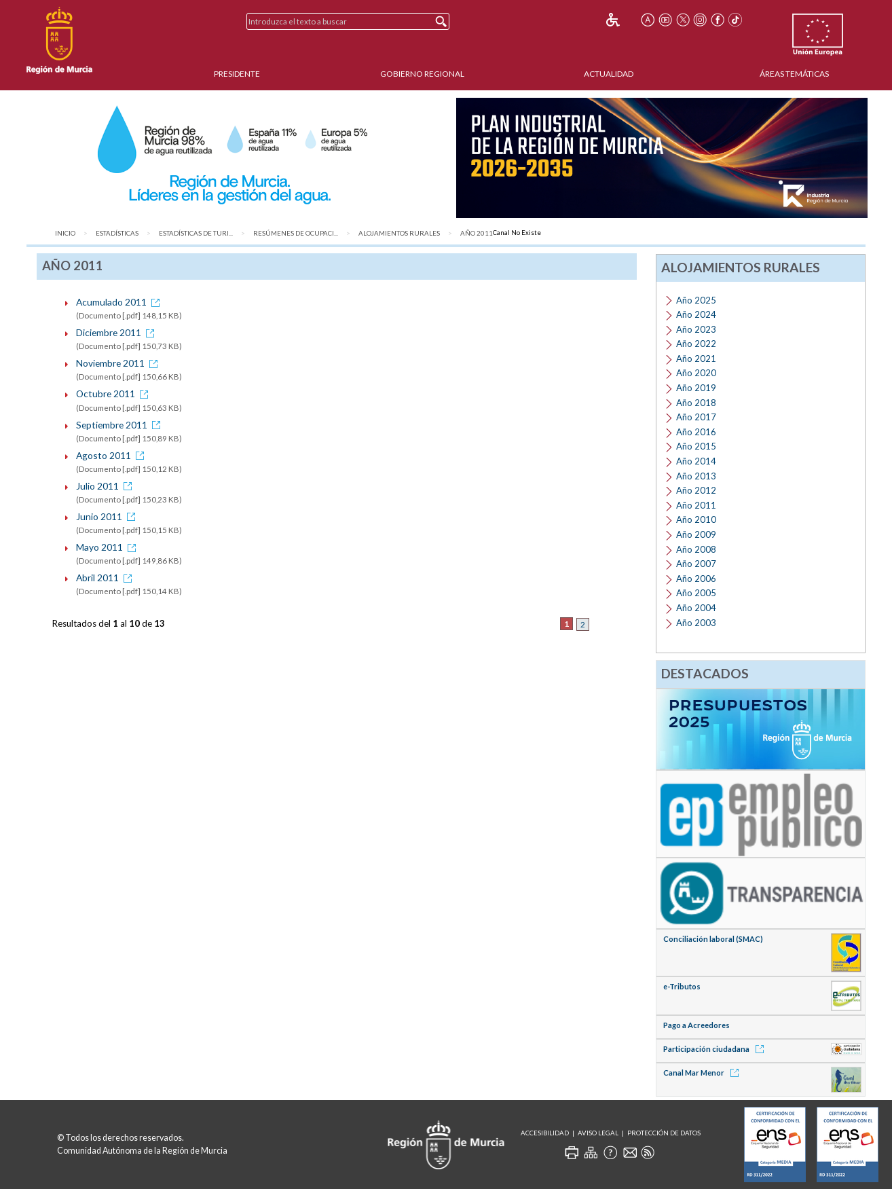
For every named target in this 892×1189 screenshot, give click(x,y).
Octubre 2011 (114, 393)
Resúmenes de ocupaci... (295, 233)
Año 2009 (696, 534)
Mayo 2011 (108, 547)
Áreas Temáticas (794, 74)
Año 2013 (696, 476)
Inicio (65, 233)
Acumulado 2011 (120, 302)
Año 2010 (696, 519)
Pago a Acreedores (696, 1025)
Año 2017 (696, 416)
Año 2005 (696, 592)
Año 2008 (696, 549)
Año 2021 (696, 358)
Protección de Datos (664, 1133)
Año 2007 (696, 563)
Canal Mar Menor (703, 1072)
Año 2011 (476, 233)
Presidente (237, 74)
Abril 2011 (106, 577)
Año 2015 (696, 446)
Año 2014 (696, 461)
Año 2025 (696, 300)
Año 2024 (696, 314)
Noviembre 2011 (119, 363)
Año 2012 (696, 490)
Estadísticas (117, 233)
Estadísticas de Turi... (196, 233)
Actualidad (608, 74)
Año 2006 (696, 578)
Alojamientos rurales (399, 233)
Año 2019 (696, 387)
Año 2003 (696, 622)
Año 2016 (696, 431)
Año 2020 (696, 372)
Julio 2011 (106, 486)
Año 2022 (696, 343)
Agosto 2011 (112, 455)
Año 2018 (696, 402)
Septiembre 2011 (120, 425)
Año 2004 (696, 607)
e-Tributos (682, 986)
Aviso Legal (598, 1133)
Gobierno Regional (422, 74)
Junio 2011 (108, 516)
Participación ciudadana (715, 1048)
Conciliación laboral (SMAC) (713, 938)
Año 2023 (696, 329)
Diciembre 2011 (117, 332)
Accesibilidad (545, 1133)
